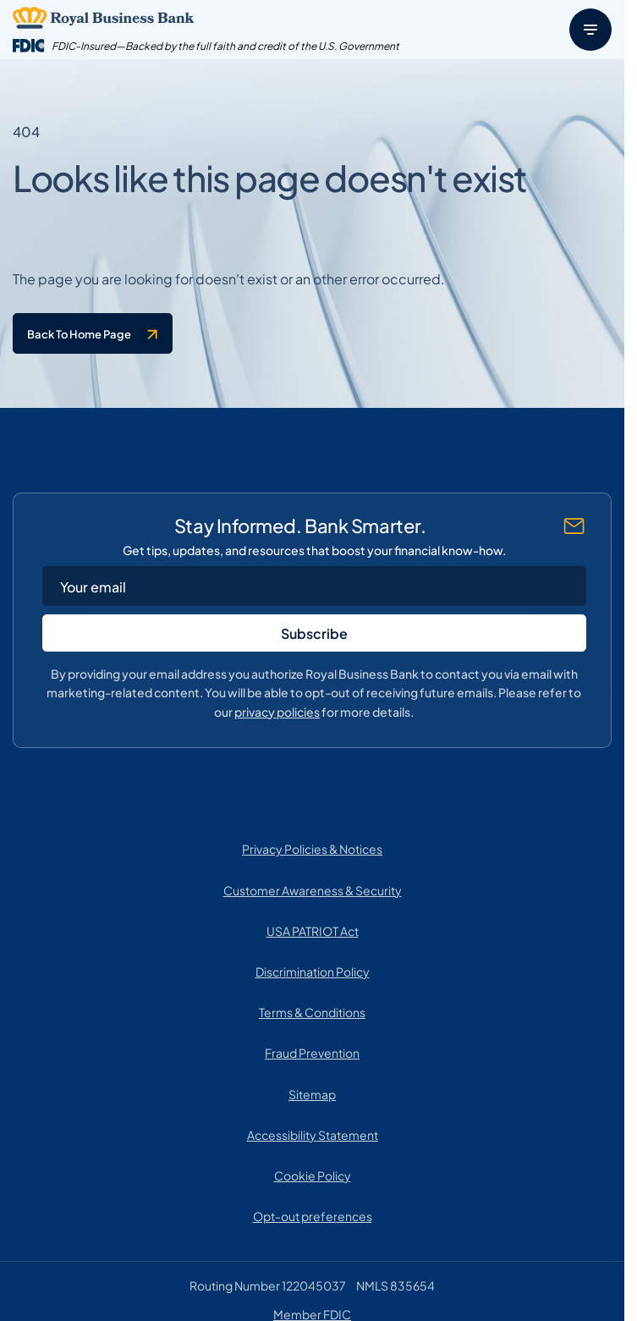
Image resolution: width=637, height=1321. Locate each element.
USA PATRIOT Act (312, 930)
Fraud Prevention (312, 1051)
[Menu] (590, 29)
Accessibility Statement (312, 1134)
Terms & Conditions (312, 1011)
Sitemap (312, 1093)
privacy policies (277, 710)
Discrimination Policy (312, 970)
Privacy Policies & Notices (312, 847)
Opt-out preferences (312, 1215)
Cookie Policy (312, 1174)
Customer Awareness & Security (312, 889)
